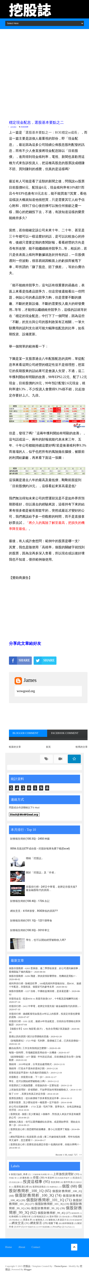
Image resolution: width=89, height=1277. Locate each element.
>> (80, 1154)
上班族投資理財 (63, 1174)
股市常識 (68, 1182)
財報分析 (26, 1216)
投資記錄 (16, 1182)
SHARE (19, 660)
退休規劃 (66, 1217)
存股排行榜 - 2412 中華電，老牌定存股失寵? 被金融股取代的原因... (44, 1006)
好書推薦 (24, 1178)
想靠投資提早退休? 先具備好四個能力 (29, 1072)
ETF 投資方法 (29, 1227)
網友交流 (18, 1223)
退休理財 (53, 1216)
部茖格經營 (77, 1220)
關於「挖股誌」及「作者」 (41, 872)
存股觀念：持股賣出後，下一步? (26, 1077)
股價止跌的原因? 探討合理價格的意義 (29, 1036)
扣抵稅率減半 (63, 1178)
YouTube (68, 1227)
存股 (36, 1177)
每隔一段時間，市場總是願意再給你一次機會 (32, 1052)
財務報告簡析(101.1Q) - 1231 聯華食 (31, 920)
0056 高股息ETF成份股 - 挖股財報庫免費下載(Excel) (40, 848)
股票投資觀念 (39, 1187)
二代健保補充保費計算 (40, 1174)
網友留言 (36, 1223)
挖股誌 (27, 1266)
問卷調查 (77, 1216)
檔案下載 (53, 1223)
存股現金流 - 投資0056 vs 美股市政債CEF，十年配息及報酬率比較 (43, 998)
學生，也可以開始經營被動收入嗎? (46, 939)
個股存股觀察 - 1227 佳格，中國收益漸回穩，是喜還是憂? (39, 991)
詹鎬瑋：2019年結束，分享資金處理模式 (30, 1064)
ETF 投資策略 (44, 1227)
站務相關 (13, 1216)
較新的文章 (15, 746)
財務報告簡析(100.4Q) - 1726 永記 (30, 901)
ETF (19, 1227)
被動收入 (40, 1220)
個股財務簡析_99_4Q (51, 1212)
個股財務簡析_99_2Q (45, 1208)
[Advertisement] (44, 73)
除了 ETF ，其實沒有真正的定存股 (27, 1093)
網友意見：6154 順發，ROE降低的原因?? (34, 910)
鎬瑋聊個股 (68, 1223)
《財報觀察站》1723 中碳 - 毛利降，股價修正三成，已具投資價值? (44, 1040)
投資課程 (55, 1182)
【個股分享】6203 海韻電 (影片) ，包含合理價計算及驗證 (39, 1028)
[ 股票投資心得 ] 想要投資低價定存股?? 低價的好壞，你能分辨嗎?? (44, 1144)
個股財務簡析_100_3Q (34, 1195)
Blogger (28, 1269)
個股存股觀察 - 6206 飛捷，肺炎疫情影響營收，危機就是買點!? (42, 976)
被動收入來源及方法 (58, 1220)
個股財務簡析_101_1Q (45, 1200)
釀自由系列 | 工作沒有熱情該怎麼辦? (28, 1048)
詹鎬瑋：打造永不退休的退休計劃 (27, 1068)
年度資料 (49, 1178)
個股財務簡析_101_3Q (49, 1203)
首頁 (48, 746)
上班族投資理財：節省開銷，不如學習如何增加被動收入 (38, 1089)
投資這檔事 (24, 127)
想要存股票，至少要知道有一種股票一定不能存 (34, 1102)
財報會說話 (40, 1216)
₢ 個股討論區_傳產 (18, 1174)
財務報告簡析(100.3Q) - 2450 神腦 (30, 838)
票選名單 (27, 1220)
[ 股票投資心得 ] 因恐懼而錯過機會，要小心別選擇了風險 (39, 1129)
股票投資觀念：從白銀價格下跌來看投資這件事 (34, 1098)
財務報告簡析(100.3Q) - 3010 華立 (30, 930)
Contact (36, 1247)
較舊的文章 (82, 746)
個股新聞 (75, 1213)
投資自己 (77, 1178)
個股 (66, 1186)
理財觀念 (16, 1220)
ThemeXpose (60, 1266)
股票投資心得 (21, 1186)
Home (8, 1247)
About (21, 1247)
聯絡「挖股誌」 (35, 858)
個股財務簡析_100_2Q (67, 1191)
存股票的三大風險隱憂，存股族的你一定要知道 (34, 1085)
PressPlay (57, 1227)
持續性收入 (54, 1187)
